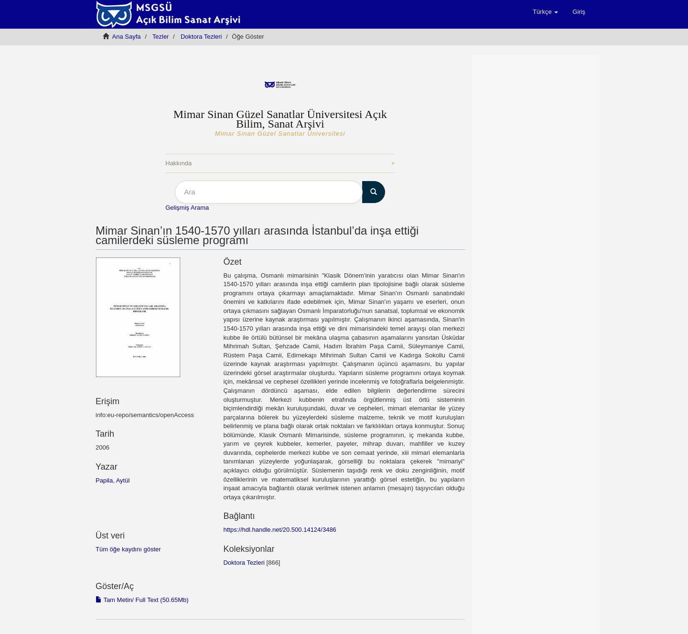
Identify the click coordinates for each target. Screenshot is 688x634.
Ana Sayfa (126, 36)
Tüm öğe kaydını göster (128, 549)
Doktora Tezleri (201, 36)
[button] (545, 12)
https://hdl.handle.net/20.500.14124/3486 (279, 529)
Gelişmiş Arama (187, 207)
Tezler (160, 36)
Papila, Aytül (112, 480)
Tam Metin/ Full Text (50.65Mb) (142, 599)
